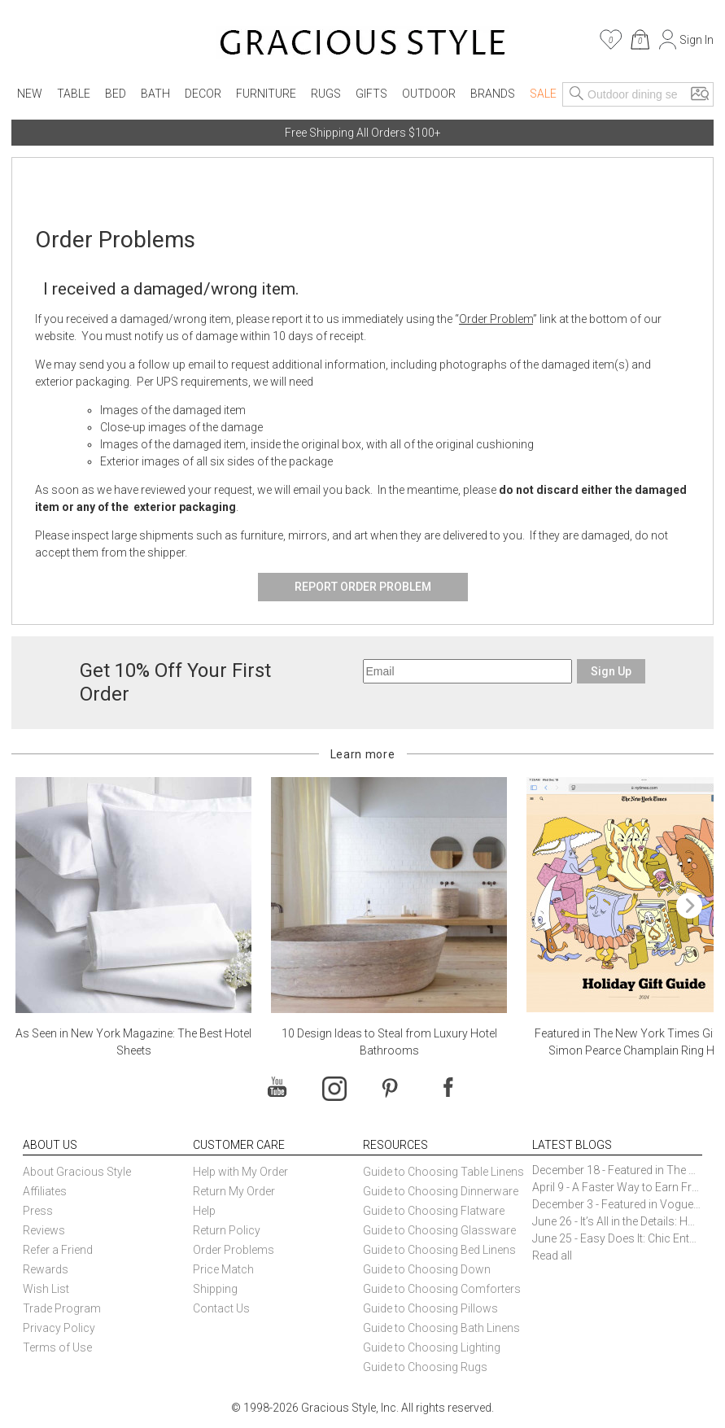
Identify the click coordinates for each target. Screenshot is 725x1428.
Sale (543, 93)
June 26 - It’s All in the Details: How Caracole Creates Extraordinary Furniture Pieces (617, 1221)
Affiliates (45, 1191)
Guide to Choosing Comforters (442, 1288)
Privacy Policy (59, 1327)
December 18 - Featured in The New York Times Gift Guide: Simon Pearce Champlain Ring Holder (617, 1170)
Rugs (326, 93)
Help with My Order (240, 1171)
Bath (155, 93)
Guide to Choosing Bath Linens (441, 1327)
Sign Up (611, 671)
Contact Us (221, 1308)
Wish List (46, 1288)
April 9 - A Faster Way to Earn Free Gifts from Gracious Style (617, 1187)
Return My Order (234, 1191)
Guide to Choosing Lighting (433, 1347)
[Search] (577, 94)
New (29, 93)
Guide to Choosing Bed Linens (439, 1249)
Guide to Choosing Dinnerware (440, 1191)
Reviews (44, 1230)
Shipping (215, 1288)
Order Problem (496, 318)
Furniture (266, 93)
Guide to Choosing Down (427, 1269)
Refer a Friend (58, 1249)
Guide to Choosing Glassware (439, 1230)
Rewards (45, 1269)
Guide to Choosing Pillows (431, 1308)
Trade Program (62, 1308)
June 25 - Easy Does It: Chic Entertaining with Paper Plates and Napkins (617, 1238)
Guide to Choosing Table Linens (443, 1171)
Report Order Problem (363, 586)
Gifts (371, 93)
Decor (203, 93)
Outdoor (429, 93)
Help (204, 1210)
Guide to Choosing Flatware (433, 1210)
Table (73, 93)
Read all (552, 1255)
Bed (115, 93)
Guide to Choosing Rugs (425, 1366)
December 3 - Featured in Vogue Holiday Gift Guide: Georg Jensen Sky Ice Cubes (617, 1204)
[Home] (362, 45)
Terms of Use (57, 1347)
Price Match (223, 1269)
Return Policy (226, 1230)
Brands (492, 93)
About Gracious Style (77, 1171)
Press (38, 1210)
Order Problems (233, 1249)
